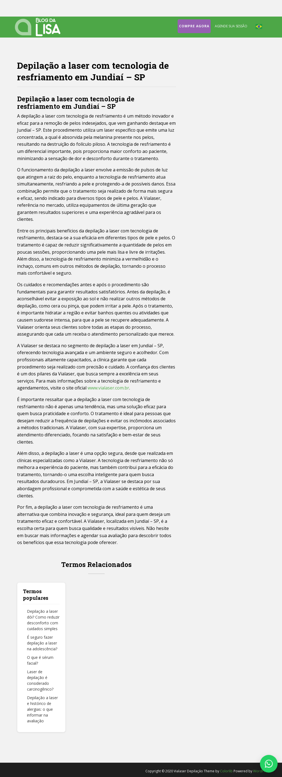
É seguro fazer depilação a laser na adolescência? (42, 643)
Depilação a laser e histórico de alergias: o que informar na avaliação (42, 709)
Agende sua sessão (231, 26)
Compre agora (194, 26)
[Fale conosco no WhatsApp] (269, 764)
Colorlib (226, 771)
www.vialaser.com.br (108, 388)
